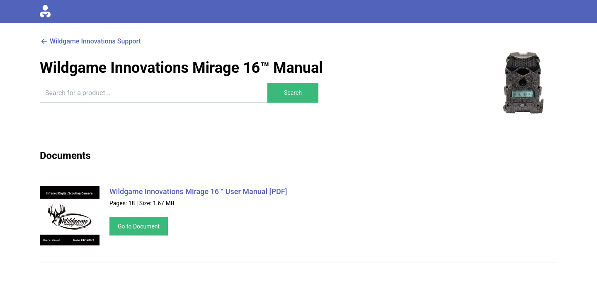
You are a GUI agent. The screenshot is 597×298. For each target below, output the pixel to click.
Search (293, 92)
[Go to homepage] (45, 11)
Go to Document (139, 226)
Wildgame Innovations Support (90, 41)
